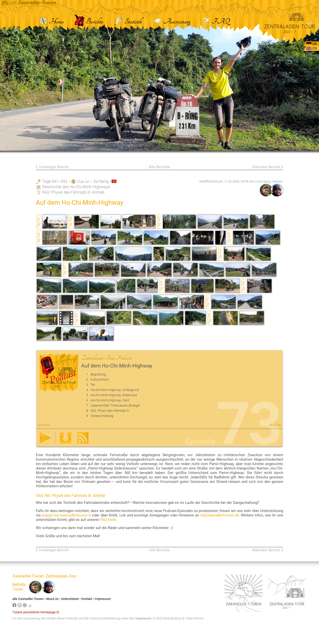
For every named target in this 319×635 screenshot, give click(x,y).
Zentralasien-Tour (61, 576)
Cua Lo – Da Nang (93, 181)
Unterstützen (70, 599)
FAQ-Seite (108, 519)
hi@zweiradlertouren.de (219, 515)
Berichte (89, 21)
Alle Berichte (159, 167)
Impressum (103, 599)
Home (51, 21)
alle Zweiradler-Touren (28, 599)
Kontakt (86, 599)
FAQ (215, 21)
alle (28, 2)
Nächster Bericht (266, 167)
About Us (52, 599)
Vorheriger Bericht (54, 167)
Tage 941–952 (55, 181)
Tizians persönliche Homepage (35, 612)
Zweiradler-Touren (28, 576)
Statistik (128, 21)
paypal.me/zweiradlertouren (66, 515)
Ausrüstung (171, 21)
